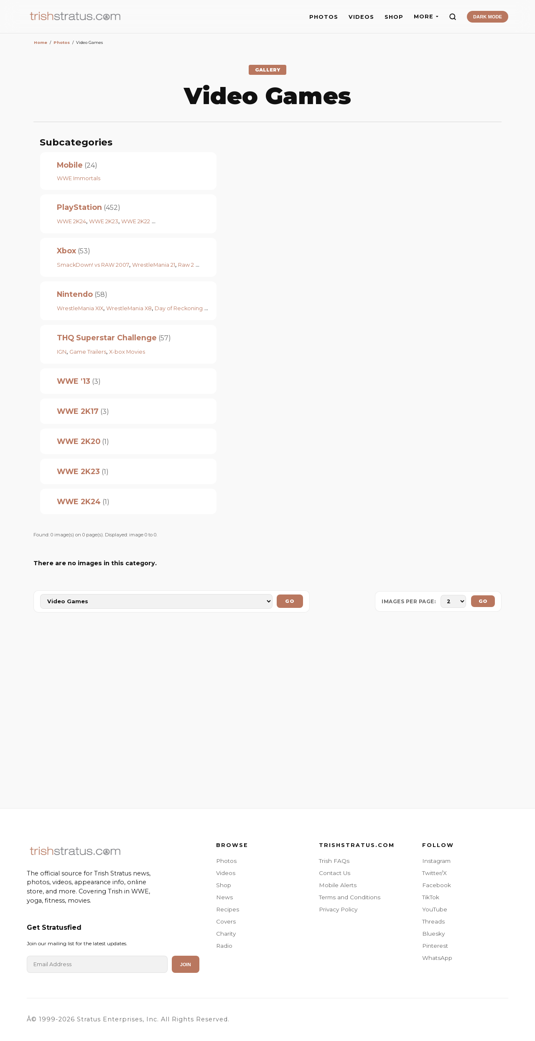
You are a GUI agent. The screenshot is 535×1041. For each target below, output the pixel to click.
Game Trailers (87, 352)
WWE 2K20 (78, 441)
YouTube (434, 909)
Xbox (66, 250)
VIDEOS (361, 17)
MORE (426, 16)
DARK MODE (487, 16)
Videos (225, 873)
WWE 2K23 (103, 221)
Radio (224, 945)
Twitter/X (434, 873)
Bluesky (433, 933)
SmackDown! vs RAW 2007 (93, 265)
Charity (226, 933)
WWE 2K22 (135, 221)
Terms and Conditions (349, 897)
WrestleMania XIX (80, 308)
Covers (226, 921)
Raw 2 (186, 265)
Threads (433, 921)
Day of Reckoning (179, 308)
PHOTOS (323, 17)
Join (185, 964)
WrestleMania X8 (129, 308)
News (224, 897)
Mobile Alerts (338, 885)
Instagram (436, 860)
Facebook (436, 885)
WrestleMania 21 (153, 265)
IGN (61, 352)
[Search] (452, 16)
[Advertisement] (267, 712)
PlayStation (79, 207)
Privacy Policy (338, 909)
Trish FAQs (334, 860)
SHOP (394, 17)
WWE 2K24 (71, 221)
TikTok (430, 897)
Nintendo (75, 294)
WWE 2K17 (78, 411)
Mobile (70, 165)
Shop (223, 885)
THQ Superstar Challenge (107, 337)
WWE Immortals (78, 178)
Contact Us (334, 873)
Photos (226, 860)
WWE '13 (73, 381)
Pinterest (435, 945)
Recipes (227, 909)
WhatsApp (437, 957)
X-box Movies (127, 352)
